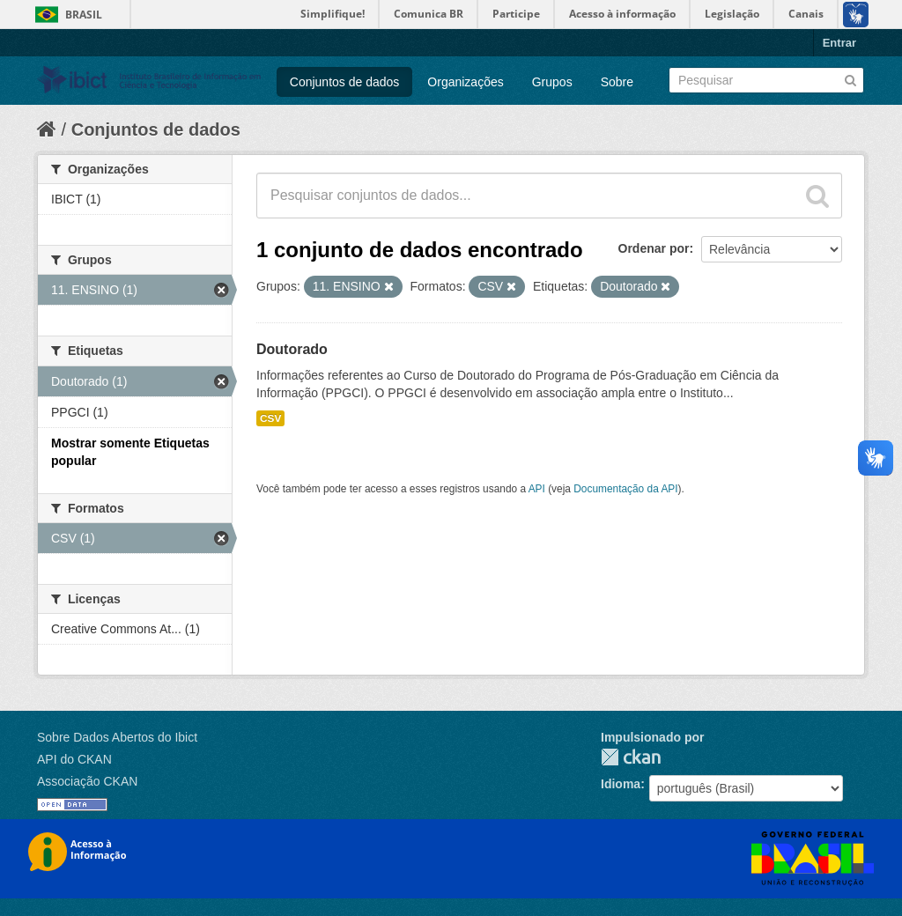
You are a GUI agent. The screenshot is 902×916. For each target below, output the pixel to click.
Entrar (839, 42)
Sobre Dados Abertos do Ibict (117, 737)
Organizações (465, 82)
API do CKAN (74, 759)
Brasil (83, 14)
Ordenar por (654, 248)
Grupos (552, 82)
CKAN (631, 757)
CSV (270, 418)
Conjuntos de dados (345, 82)
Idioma (620, 784)
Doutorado (292, 349)
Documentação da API (625, 489)
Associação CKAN (87, 781)
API (537, 489)
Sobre (617, 82)
